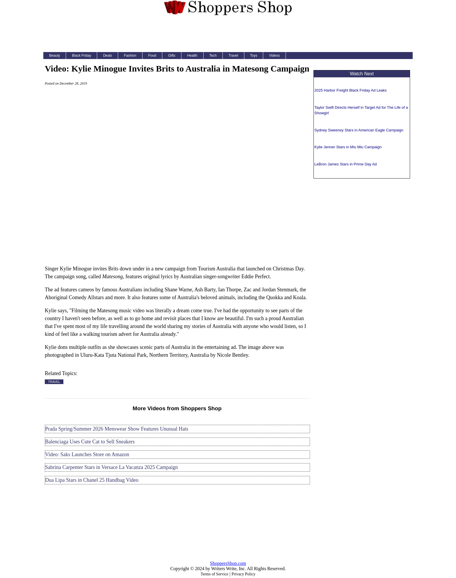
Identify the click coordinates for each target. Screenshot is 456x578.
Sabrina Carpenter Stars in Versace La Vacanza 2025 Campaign (111, 467)
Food (152, 55)
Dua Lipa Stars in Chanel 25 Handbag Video (91, 480)
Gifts (171, 55)
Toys (253, 55)
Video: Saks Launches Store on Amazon (87, 454)
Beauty (54, 55)
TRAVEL (54, 381)
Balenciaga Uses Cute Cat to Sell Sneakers (90, 442)
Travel (233, 55)
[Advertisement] (228, 33)
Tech (213, 55)
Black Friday (81, 55)
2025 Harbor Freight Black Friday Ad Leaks (350, 90)
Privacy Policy (243, 574)
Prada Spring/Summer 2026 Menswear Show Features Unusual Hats (116, 429)
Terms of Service (214, 574)
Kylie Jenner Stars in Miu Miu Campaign (348, 147)
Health (192, 55)
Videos (274, 55)
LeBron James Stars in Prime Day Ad (345, 164)
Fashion (130, 55)
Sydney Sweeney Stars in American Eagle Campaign (358, 130)
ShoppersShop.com (228, 563)
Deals (107, 55)
